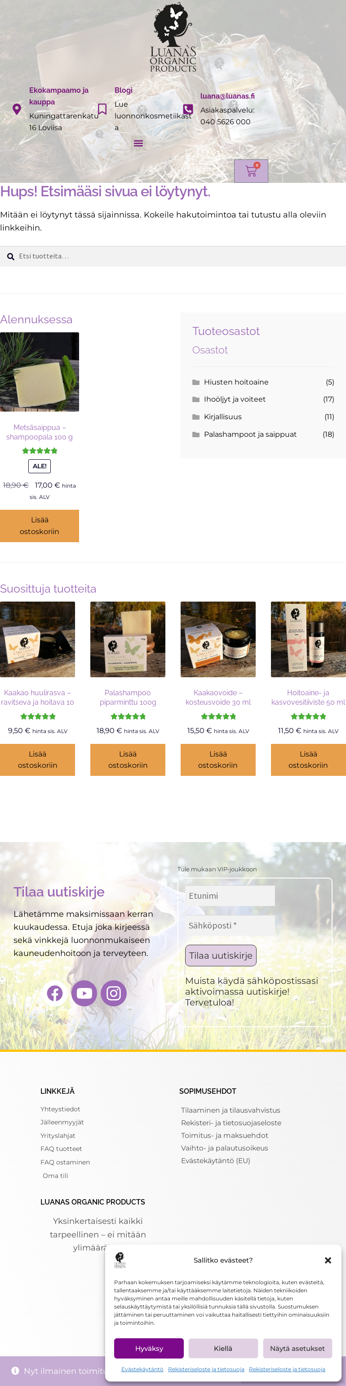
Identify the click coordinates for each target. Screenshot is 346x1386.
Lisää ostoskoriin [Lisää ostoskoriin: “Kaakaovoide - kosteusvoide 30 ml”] (218, 760)
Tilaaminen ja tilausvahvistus (232, 1110)
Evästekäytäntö (142, 1369)
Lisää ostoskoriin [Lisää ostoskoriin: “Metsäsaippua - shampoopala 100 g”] (39, 526)
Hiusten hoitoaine (236, 382)
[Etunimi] (230, 895)
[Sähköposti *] (230, 925)
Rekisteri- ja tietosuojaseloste (234, 1123)
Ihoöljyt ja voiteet (235, 399)
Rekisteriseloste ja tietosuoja (206, 1369)
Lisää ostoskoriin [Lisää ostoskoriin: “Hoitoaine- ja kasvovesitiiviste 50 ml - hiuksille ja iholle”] (308, 760)
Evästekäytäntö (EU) (218, 1160)
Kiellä (223, 1348)
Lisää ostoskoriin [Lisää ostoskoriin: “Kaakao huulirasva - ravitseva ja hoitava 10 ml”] (38, 760)
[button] (328, 1260)
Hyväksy (149, 1348)
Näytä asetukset (297, 1348)
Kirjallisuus (223, 416)
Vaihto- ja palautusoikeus (226, 1148)
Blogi (124, 90)
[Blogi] (102, 109)
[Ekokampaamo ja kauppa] (16, 109)
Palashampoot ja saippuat (250, 434)
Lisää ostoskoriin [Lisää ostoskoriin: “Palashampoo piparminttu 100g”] (128, 760)
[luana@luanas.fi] (188, 109)
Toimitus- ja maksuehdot (226, 1135)
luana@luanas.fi (227, 96)
